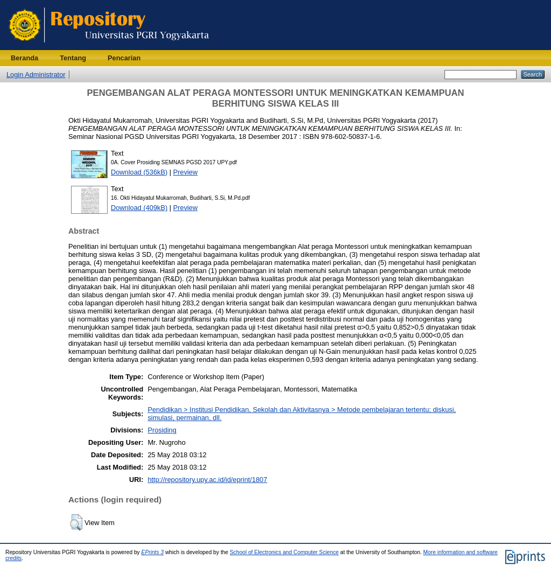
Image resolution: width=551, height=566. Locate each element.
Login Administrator (36, 75)
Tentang (73, 58)
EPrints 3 (153, 552)
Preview (185, 172)
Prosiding (161, 430)
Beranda (24, 58)
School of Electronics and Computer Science (284, 552)
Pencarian (124, 58)
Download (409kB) (139, 208)
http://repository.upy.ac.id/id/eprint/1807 (207, 480)
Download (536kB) (139, 172)
